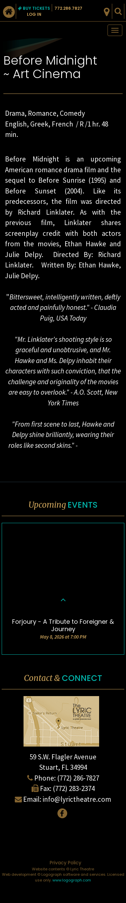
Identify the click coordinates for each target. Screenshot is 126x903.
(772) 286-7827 (78, 778)
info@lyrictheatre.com (77, 799)
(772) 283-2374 (74, 788)
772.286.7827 (68, 8)
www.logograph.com (71, 880)
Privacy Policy (65, 862)
